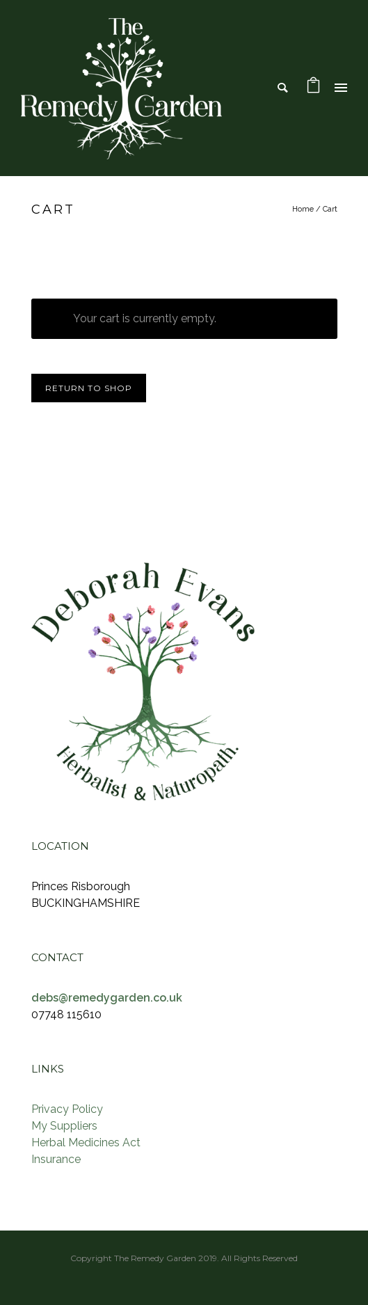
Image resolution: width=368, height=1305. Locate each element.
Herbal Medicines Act (86, 1142)
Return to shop (88, 388)
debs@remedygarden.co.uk (106, 997)
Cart (330, 209)
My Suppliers (64, 1125)
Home (303, 209)
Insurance (56, 1159)
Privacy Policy (67, 1109)
